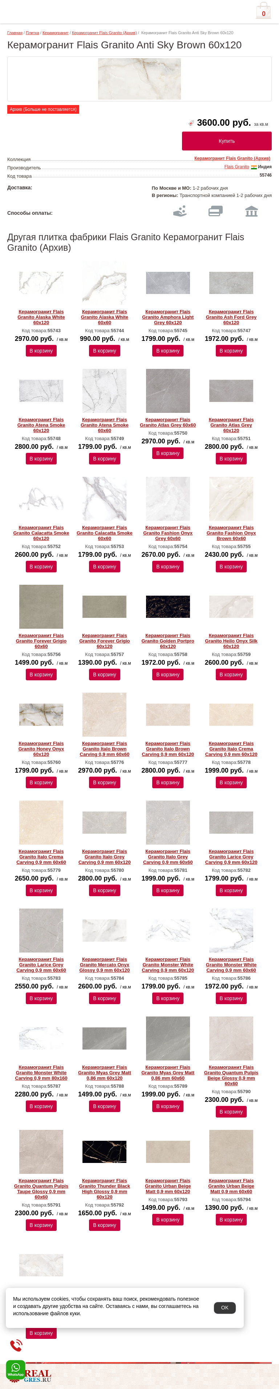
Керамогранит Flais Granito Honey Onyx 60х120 (41, 749)
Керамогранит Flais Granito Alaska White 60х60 (104, 317)
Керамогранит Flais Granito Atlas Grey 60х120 (231, 425)
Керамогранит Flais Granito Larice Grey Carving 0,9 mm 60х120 (231, 857)
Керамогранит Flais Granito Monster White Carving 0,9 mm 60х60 (231, 965)
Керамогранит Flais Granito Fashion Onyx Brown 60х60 (231, 533)
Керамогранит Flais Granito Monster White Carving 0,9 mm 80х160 (41, 1072)
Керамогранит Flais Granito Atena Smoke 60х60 (105, 425)
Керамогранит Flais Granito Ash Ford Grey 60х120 (231, 317)
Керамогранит (56, 33)
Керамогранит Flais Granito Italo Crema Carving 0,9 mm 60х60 (41, 857)
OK (225, 1308)
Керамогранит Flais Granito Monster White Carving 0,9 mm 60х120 (168, 965)
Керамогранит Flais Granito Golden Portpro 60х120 (168, 641)
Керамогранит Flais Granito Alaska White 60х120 (41, 317)
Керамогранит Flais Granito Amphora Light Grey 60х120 (168, 317)
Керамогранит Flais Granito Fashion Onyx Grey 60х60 (168, 533)
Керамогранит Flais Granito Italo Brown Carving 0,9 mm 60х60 (105, 749)
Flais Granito (237, 166)
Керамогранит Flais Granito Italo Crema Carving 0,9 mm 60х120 (231, 749)
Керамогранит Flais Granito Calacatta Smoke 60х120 (41, 533)
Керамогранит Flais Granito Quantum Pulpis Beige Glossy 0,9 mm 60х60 (231, 1075)
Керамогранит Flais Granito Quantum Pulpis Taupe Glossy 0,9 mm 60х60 (41, 1189)
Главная (15, 33)
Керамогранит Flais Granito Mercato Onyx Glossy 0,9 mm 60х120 (104, 965)
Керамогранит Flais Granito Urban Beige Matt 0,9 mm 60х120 (168, 1186)
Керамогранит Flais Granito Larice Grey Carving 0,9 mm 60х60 (41, 965)
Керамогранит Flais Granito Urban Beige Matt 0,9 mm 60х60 (231, 1186)
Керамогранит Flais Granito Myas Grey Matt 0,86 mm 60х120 (104, 1072)
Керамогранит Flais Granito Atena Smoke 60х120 (41, 425)
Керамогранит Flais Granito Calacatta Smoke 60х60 (105, 533)
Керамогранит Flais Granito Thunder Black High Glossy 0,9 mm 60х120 (104, 1189)
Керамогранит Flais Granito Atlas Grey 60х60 (168, 422)
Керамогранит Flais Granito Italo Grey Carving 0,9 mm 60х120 (104, 857)
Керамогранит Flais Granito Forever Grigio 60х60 (41, 641)
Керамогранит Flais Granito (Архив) (104, 33)
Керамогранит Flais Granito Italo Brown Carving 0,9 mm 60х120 (168, 749)
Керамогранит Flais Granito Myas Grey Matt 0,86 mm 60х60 (167, 1072)
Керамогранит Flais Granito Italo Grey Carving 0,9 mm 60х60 (168, 857)
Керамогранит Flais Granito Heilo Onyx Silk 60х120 (231, 641)
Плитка (32, 33)
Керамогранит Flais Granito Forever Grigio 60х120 (104, 641)
